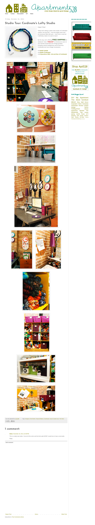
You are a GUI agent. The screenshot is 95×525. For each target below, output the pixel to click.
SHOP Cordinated (45, 52)
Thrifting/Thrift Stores (79, 109)
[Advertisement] (36, 499)
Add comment (9, 442)
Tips (81, 112)
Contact (12, 13)
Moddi (81, 115)
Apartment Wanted (77, 110)
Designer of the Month (30, 418)
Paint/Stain (74, 105)
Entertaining (78, 118)
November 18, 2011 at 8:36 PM (21, 433)
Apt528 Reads (80, 114)
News (80, 104)
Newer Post (8, 514)
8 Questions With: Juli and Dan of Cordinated (53, 54)
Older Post (64, 514)
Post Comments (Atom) (18, 517)
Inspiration (74, 104)
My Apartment (82, 98)
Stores (86, 107)
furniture (85, 100)
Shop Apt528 (20, 13)
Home (6, 13)
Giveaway (85, 104)
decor (73, 102)
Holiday (86, 112)
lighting (73, 114)
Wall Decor (84, 102)
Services (83, 118)
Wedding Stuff (75, 115)
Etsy (78, 102)
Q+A (87, 114)
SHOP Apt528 (44, 50)
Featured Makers (40, 418)
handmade (46, 418)
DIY (27, 13)
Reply (11, 438)
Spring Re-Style (79, 117)
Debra (11, 433)
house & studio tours (54, 418)
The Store (61, 418)
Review (81, 105)
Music (31, 13)
